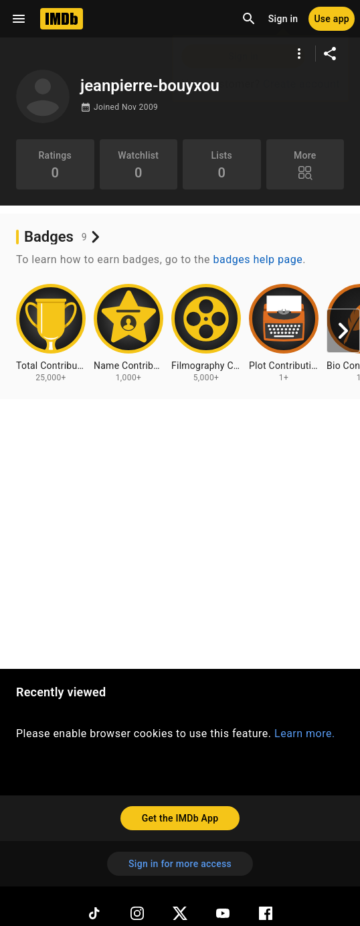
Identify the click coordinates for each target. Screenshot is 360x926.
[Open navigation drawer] (18, 19)
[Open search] (249, 18)
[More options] (299, 53)
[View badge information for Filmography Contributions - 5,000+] (206, 333)
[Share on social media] (330, 54)
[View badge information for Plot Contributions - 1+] (284, 333)
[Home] (61, 18)
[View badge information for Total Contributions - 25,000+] (51, 333)
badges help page (258, 259)
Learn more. (304, 733)
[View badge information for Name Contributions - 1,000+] (128, 333)
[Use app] (331, 19)
